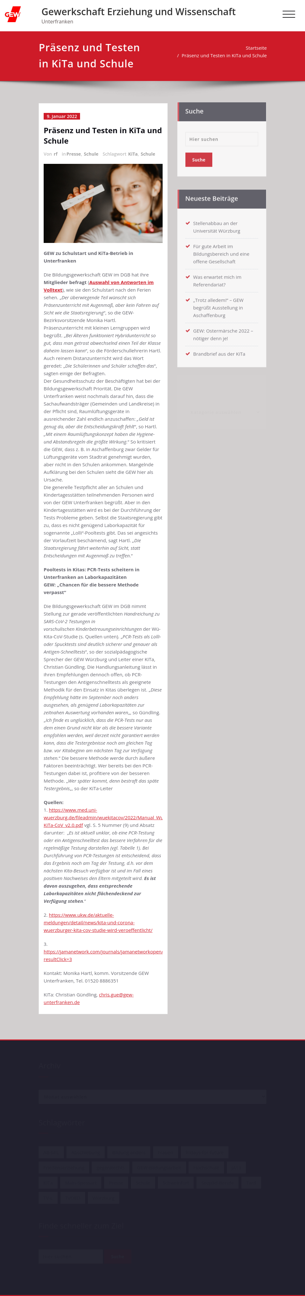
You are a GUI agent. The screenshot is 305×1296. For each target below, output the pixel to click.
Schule (91, 154)
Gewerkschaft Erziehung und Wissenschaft (138, 11)
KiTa (133, 154)
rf (56, 154)
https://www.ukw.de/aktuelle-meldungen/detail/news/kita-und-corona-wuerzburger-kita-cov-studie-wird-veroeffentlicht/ (98, 922)
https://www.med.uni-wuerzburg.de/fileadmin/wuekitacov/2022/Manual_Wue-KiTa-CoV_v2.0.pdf (106, 817)
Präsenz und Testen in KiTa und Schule (224, 55)
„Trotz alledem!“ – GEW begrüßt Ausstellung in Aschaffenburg (218, 305)
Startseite (256, 48)
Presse (73, 154)
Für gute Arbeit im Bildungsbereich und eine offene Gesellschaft (221, 252)
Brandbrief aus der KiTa (219, 352)
